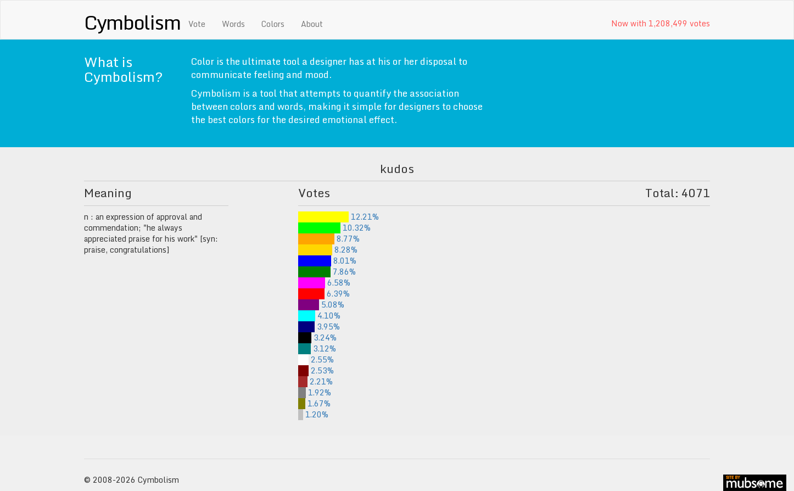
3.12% (317, 348)
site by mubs (754, 483)
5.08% (321, 304)
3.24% (317, 337)
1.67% (314, 403)
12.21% (338, 216)
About (312, 24)
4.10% (319, 315)
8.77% (329, 238)
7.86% (327, 271)
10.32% (334, 227)
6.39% (324, 293)
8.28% (327, 249)
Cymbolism (132, 22)
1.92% (314, 392)
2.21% (315, 381)
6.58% (324, 282)
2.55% (316, 359)
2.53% (316, 370)
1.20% (313, 414)
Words (233, 24)
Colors (272, 24)
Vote (196, 24)
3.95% (319, 326)
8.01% (327, 260)
